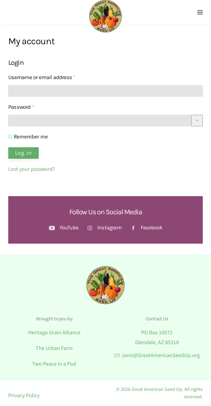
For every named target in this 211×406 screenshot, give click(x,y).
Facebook (152, 227)
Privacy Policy (24, 395)
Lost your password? (31, 169)
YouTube (68, 227)
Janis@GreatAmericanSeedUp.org (157, 355)
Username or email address (51, 76)
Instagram (109, 227)
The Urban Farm (54, 348)
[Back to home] (105, 16)
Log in (23, 153)
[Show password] (197, 120)
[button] (200, 12)
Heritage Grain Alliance (54, 333)
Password (31, 106)
